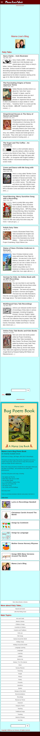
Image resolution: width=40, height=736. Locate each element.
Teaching (20, 708)
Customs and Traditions (20, 630)
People (20, 673)
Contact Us (7, 733)
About (2, 733)
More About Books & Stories (20, 602)
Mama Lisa (20, 659)
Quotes (20, 688)
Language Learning (20, 647)
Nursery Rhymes (20, 668)
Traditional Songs (20, 711)
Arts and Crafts (20, 618)
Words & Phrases (20, 717)
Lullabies (20, 656)
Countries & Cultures (20, 627)
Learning (20, 653)
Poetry (20, 679)
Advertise (14, 733)
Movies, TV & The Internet (20, 662)
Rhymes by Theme (20, 700)
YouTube (20, 720)
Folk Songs (20, 636)
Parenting (20, 670)
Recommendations (20, 694)
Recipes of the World (20, 691)
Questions (20, 685)
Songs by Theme (20, 705)
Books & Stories (20, 621)
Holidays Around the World (20, 644)
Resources (20, 733)
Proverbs (20, 682)
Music (20, 665)
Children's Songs (20, 624)
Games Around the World (20, 639)
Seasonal (20, 702)
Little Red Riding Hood (20, 611)
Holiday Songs (20, 641)
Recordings (20, 697)
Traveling (20, 714)
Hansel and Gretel (20, 608)
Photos (20, 676)
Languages (20, 650)
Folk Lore (20, 633)
